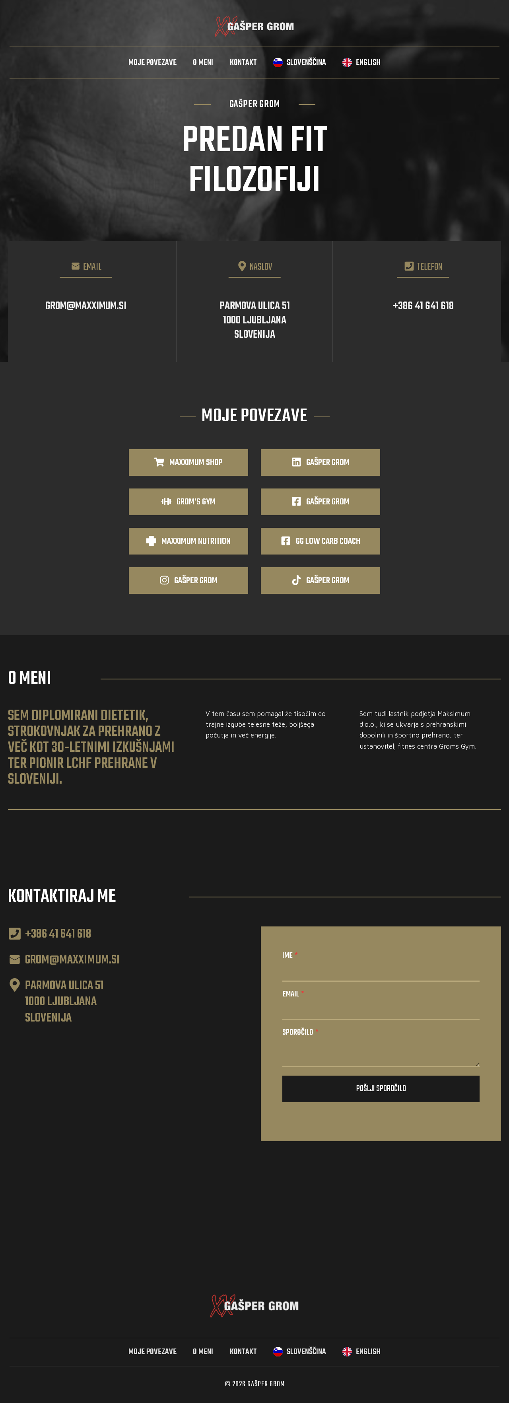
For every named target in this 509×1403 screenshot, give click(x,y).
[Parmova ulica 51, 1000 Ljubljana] (254, 301)
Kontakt (243, 62)
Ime (290, 956)
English (368, 62)
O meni (203, 62)
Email (293, 994)
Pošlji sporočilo (381, 1089)
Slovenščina (306, 62)
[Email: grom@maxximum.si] (86, 301)
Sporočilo (300, 1032)
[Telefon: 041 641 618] (423, 301)
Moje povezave (152, 62)
